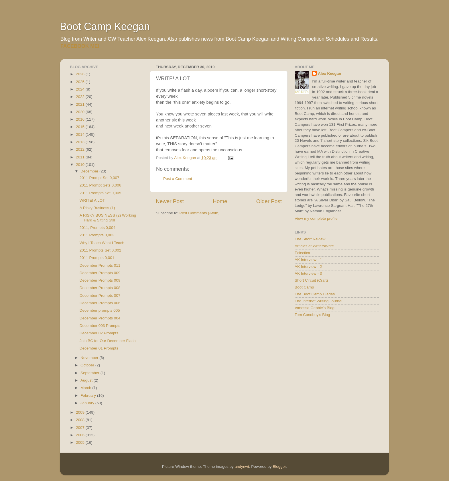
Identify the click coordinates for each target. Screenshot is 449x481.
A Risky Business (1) (97, 208)
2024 (81, 89)
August (87, 380)
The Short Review (310, 239)
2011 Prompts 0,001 (97, 258)
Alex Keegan (329, 73)
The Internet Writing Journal (318, 301)
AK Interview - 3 (308, 273)
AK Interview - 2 (308, 266)
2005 (81, 442)
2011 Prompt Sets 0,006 (100, 185)
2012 (81, 149)
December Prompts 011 (100, 265)
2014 (81, 134)
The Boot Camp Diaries (315, 294)
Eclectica (302, 253)
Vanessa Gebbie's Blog (314, 308)
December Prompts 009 (100, 273)
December (89, 171)
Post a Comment (177, 178)
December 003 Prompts (100, 325)
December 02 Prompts (99, 333)
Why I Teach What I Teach (102, 243)
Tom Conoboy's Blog (312, 315)
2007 (81, 427)
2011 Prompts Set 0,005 (100, 193)
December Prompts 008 (100, 288)
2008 (81, 420)
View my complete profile (316, 218)
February (88, 395)
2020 (81, 112)
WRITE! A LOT (92, 200)
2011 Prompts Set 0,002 (100, 250)
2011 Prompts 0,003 (97, 235)
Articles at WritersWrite (314, 246)
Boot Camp (304, 287)
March (86, 388)
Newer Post (170, 201)
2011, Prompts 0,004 (97, 227)
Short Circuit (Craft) (311, 280)
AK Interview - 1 (308, 260)
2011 (81, 157)
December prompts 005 (100, 310)
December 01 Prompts (99, 348)
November (89, 358)
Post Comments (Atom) (200, 213)
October (87, 365)
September (90, 373)
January (87, 403)
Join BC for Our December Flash (108, 341)
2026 (81, 74)
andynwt (242, 466)
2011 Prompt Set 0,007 (99, 178)
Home (220, 201)
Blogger (279, 466)
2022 (81, 97)
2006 (81, 435)
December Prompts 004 (100, 318)
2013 (81, 142)
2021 (81, 104)
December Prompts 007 (100, 295)
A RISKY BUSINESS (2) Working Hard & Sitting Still (108, 217)
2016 (81, 119)
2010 (81, 164)
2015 (81, 127)
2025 (81, 82)
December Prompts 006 (100, 303)
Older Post (269, 201)
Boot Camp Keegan (105, 26)
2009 (81, 412)
